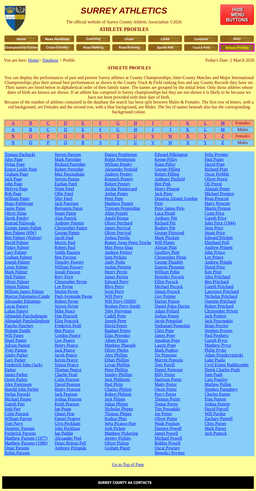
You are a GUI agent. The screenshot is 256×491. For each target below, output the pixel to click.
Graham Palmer (18, 257)
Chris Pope (164, 330)
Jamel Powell (166, 433)
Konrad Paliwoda (20, 223)
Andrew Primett (219, 247)
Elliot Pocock (166, 281)
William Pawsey (69, 267)
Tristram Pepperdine (122, 208)
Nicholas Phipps (119, 408)
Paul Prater (214, 159)
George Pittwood (169, 232)
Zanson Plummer (170, 267)
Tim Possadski (167, 408)
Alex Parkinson (18, 384)
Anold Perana (117, 218)
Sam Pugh (213, 374)
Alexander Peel (68, 438)
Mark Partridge (68, 159)
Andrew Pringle (218, 262)
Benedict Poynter (170, 453)
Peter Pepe (114, 198)
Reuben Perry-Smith (122, 306)
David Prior (215, 267)
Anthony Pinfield (170, 179)
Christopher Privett (221, 311)
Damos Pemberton (121, 154)
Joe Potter (163, 413)
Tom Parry (14, 423)
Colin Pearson (67, 379)
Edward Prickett (219, 237)
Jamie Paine (15, 208)
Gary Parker (15, 360)
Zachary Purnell (219, 418)
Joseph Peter (115, 320)
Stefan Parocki (17, 394)
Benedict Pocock (169, 276)
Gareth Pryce (216, 340)
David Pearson (67, 384)
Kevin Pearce (66, 360)
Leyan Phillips (117, 364)
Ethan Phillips (117, 360)
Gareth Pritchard (219, 286)
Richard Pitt (165, 223)
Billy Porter (165, 374)
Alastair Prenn (217, 188)
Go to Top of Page (128, 464)
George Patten (67, 232)
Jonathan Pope (167, 340)
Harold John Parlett (21, 389)
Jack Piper (164, 193)
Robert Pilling (167, 174)
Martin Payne (66, 291)
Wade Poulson (167, 423)
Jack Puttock (216, 433)
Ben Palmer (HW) (20, 232)
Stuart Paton (65, 213)
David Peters (116, 325)
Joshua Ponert (167, 316)
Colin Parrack (17, 413)
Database (50, 60)
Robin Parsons (17, 453)
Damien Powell (168, 428)
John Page (13, 184)
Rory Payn (64, 276)
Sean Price (214, 228)
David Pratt (214, 164)
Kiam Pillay (165, 164)
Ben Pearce (64, 330)
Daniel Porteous (169, 369)
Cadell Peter (115, 316)
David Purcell (216, 408)
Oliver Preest (216, 179)
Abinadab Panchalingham (27, 320)
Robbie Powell (168, 443)
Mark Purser (215, 428)
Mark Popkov (167, 350)
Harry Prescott (217, 203)
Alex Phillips (116, 355)
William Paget (17, 198)
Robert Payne (66, 301)
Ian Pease (63, 408)
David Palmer (17, 242)
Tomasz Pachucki (20, 154)
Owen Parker (16, 379)
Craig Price (214, 213)
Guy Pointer (165, 296)
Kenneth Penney (119, 179)
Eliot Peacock (67, 320)
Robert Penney (117, 184)
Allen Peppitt (116, 213)
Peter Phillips (116, 369)
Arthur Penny (116, 193)
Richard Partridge (70, 164)
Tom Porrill (165, 364)
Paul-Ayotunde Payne (74, 296)
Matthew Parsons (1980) (26, 443)
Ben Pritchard (216, 281)
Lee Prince (214, 257)
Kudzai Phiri (116, 418)
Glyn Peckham (68, 423)
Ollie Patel (64, 193)
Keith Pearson (67, 404)
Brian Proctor (216, 325)
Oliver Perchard (118, 223)
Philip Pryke (215, 350)
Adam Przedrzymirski (224, 355)
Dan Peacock (66, 316)
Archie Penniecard (121, 188)
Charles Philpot (118, 389)
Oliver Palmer (17, 281)
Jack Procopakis (219, 320)
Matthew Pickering (121, 433)
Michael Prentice (219, 193)
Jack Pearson (66, 394)
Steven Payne (66, 306)
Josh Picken (115, 428)
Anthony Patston (69, 223)
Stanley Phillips (118, 374)
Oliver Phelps (117, 350)
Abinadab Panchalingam (26, 316)
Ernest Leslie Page (21, 169)
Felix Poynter (216, 154)
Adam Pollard (167, 311)
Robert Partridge (69, 169)
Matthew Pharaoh (120, 345)
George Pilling (167, 169)
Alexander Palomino (23, 301)
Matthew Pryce (218, 345)
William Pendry (118, 164)
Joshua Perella (117, 237)
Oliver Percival (118, 232)
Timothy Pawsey (69, 262)
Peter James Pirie (170, 208)
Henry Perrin (116, 272)
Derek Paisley (17, 218)
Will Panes (14, 335)
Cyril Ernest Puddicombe (227, 364)
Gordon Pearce (68, 335)
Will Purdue (215, 413)
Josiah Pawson (67, 272)
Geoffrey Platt (167, 252)
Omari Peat (64, 413)
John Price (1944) (220, 223)
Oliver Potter (166, 418)
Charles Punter (217, 394)
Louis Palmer (16, 267)
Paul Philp (114, 384)
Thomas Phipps (118, 413)
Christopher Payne (71, 281)
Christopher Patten (71, 228)
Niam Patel (64, 188)
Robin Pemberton (120, 159)
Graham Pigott (117, 448)
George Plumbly (169, 262)
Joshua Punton (217, 404)
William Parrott (18, 418)
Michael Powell (168, 438)
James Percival (118, 228)
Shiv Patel (63, 198)
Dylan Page (15, 164)
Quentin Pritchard (220, 301)
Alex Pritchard (217, 276)
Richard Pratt (216, 169)
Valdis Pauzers (67, 252)
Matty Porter (166, 384)
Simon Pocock (167, 291)
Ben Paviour (66, 257)
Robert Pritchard (219, 306)
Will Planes (165, 242)
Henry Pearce (66, 345)
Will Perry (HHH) (120, 301)
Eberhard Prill (217, 242)
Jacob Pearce (66, 355)
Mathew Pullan (218, 384)
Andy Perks (115, 262)
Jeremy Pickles (118, 438)
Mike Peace (65, 311)
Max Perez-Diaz (119, 247)
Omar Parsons (17, 448)
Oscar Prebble (217, 174)
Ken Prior (213, 272)
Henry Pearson (68, 389)
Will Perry (114, 296)
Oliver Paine (15, 213)
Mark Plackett (167, 237)
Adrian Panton (17, 345)
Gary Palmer (16, 252)
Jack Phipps (115, 399)
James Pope (165, 335)
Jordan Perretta (118, 267)
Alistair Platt (166, 247)
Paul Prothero (216, 335)
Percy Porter (165, 394)
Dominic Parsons (20, 428)
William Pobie (167, 272)
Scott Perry (114, 291)
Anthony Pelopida (70, 448)
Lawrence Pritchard (222, 291)
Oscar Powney (167, 448)
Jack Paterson (67, 203)
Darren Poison (167, 301)
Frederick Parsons (20, 433)
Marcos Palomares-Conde (27, 296)
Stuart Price (215, 232)
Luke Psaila (215, 360)
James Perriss (116, 276)
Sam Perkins (115, 257)
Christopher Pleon (170, 257)
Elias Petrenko (117, 335)
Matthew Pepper (119, 203)
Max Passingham (70, 174)
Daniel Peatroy (68, 418)
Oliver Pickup (117, 443)
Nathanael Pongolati (172, 325)
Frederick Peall (68, 325)
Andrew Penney (119, 174)
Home (33, 60)
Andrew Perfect (118, 252)
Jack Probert (215, 316)
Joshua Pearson (68, 399)
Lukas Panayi (16, 311)
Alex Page (14, 159)
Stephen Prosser (219, 330)
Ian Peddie (64, 433)
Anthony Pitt (166, 218)
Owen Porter (166, 389)
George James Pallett (23, 228)
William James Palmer (24, 291)
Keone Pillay (166, 159)
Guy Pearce (65, 340)
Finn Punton (215, 399)
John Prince (215, 252)
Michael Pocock (169, 286)
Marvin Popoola (169, 360)
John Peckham (67, 428)
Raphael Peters (118, 330)
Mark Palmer (16, 272)
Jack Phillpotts (117, 379)
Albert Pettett (116, 340)
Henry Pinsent (167, 188)
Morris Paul (65, 242)
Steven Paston (67, 179)
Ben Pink (163, 184)
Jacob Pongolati (168, 320)
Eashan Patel (66, 184)
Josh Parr (13, 408)
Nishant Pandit (18, 330)
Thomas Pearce (68, 369)
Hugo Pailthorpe (19, 203)
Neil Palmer (15, 276)
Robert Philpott (118, 394)
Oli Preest (213, 184)
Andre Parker (16, 355)
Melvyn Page (16, 188)
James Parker (16, 374)
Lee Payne (64, 286)
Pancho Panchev (19, 325)
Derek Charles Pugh (222, 369)
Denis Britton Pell (70, 443)
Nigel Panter (15, 340)
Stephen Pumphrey (221, 389)
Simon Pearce (67, 364)
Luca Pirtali (165, 213)
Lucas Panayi (16, 306)
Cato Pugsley (216, 379)
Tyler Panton (16, 350)
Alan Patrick (66, 218)
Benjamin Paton (69, 208)
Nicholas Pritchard (221, 296)
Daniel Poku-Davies (172, 306)
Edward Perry (117, 281)
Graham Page (16, 174)
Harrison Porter (168, 379)
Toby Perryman (118, 311)
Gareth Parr (15, 404)
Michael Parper (18, 399)
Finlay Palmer (17, 247)
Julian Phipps (116, 404)
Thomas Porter (168, 399)
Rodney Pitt (165, 228)
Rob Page (13, 193)
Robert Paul (65, 247)
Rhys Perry (114, 286)
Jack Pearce (65, 350)
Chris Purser (215, 423)
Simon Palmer (17, 286)
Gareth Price (215, 218)
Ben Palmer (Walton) (23, 237)
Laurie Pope (165, 345)
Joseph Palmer (17, 262)
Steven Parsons (68, 154)
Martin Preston (218, 208)
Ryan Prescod (216, 198)
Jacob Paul (64, 237)
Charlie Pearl (66, 374)
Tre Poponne (166, 355)
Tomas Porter (166, 404)
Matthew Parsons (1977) (26, 438)
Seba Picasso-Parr (120, 423)
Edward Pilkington (171, 154)
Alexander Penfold (121, 169)
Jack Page (13, 179)
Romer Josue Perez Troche (128, 242)
